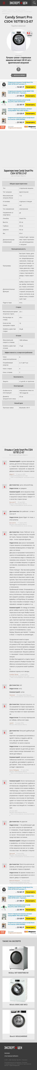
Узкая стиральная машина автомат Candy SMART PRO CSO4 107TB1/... (20, 109)
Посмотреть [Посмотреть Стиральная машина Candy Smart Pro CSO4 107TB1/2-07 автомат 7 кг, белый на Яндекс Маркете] (30, 87)
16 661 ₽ (19, 87)
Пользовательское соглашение (12, 1062)
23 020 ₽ (19, 113)
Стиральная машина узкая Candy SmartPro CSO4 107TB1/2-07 (19, 101)
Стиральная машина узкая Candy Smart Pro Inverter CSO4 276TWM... (21, 118)
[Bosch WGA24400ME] (18, 1022)
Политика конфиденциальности (15, 1063)
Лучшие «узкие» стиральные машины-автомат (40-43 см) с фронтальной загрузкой (18, 60)
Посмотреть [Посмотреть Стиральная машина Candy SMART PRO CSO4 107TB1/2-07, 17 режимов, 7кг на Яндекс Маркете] (30, 96)
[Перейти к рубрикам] (4, 3)
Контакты (24, 1060)
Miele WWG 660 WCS (18, 1004)
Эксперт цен (18, 3)
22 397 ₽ (19, 104)
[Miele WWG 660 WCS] (18, 990)
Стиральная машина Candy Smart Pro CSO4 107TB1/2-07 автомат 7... (20, 83)
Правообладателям (14, 1065)
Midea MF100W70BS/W (18, 973)
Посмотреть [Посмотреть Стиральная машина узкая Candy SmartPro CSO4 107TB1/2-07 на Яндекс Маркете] (30, 105)
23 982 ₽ (19, 122)
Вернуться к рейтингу (18, 75)
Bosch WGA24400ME (18, 1036)
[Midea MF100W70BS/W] (18, 958)
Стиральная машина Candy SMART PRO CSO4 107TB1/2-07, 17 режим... (21, 92)
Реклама (7, 1053)
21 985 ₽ (19, 96)
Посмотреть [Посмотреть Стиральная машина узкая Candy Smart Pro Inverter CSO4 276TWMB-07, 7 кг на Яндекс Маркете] (30, 122)
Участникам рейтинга (11, 1056)
